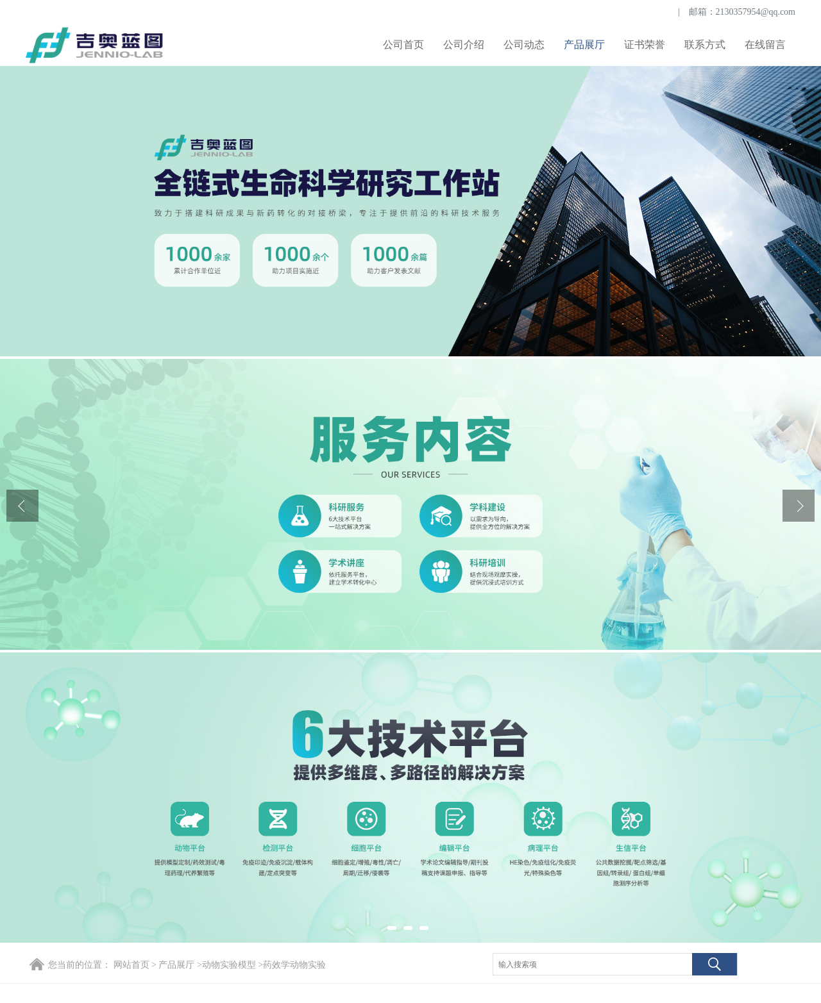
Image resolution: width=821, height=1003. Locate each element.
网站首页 (131, 965)
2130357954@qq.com (756, 12)
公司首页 (403, 44)
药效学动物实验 (294, 965)
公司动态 (524, 44)
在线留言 (765, 44)
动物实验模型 (229, 965)
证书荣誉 (644, 44)
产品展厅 (584, 44)
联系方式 (704, 44)
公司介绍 (463, 44)
